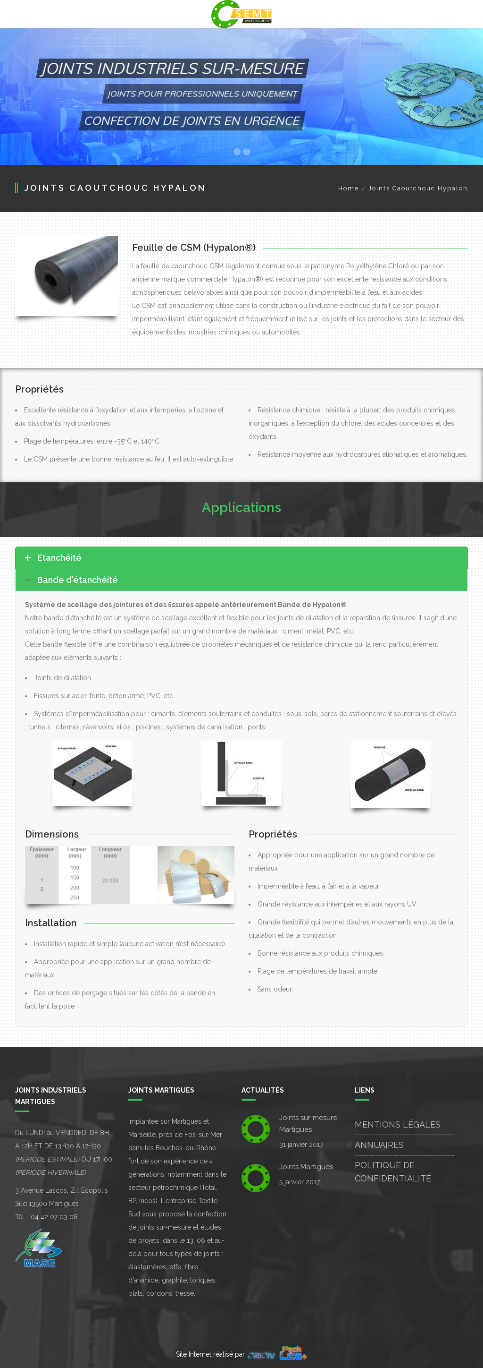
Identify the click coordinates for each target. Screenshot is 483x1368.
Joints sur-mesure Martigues (308, 1123)
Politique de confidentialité (393, 1171)
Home (348, 188)
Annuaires (379, 1145)
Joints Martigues (306, 1167)
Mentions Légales (398, 1124)
